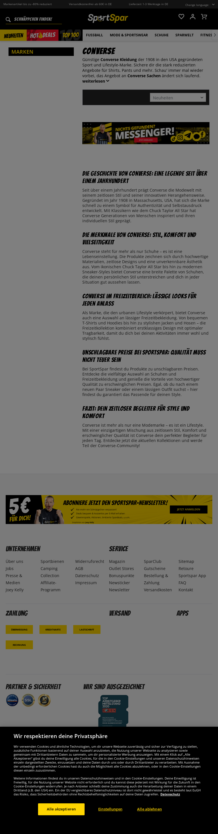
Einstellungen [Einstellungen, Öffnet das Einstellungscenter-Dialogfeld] (110, 809)
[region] (109, 780)
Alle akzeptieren (61, 809)
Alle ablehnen (149, 809)
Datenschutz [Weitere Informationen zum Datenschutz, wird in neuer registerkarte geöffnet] (170, 794)
